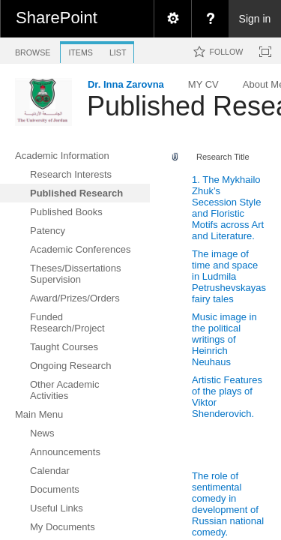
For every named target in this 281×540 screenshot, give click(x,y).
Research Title (223, 156)
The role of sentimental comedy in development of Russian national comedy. (228, 504)
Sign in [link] (255, 19)
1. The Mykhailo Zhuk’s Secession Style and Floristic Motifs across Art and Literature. (228, 208)
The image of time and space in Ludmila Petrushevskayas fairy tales (229, 276)
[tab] (32, 50)
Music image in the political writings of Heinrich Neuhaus (224, 339)
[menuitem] (172, 19)
